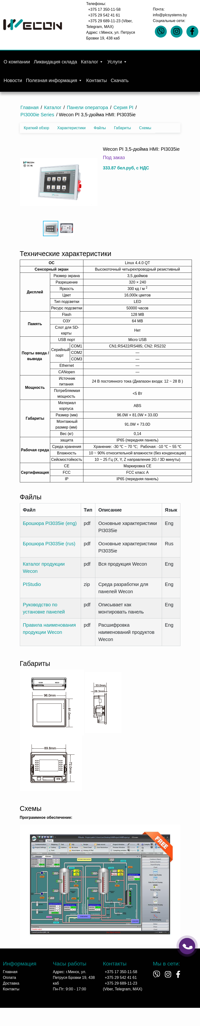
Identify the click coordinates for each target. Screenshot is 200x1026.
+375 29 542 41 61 (104, 15)
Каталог (92, 61)
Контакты (96, 80)
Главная (10, 972)
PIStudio (32, 584)
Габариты (122, 128)
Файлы (100, 128)
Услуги (117, 61)
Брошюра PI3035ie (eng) (50, 523)
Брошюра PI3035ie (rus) (49, 543)
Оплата (9, 978)
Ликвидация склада (55, 61)
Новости (13, 80)
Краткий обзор (36, 128)
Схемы (145, 128)
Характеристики (71, 128)
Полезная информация (54, 80)
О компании (17, 61)
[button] (58, 182)
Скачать (120, 80)
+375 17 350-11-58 (104, 9)
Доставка (11, 983)
